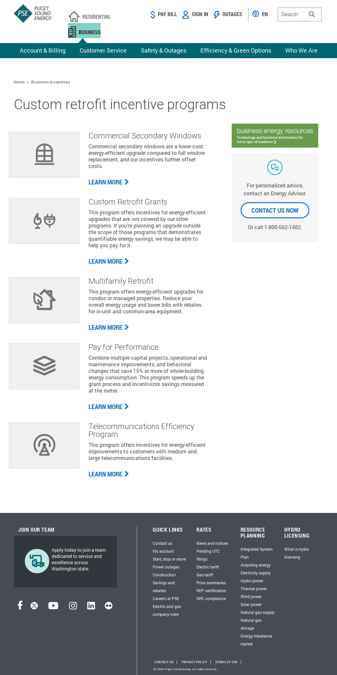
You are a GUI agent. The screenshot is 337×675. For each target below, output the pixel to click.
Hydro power (252, 580)
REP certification (211, 590)
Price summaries (211, 582)
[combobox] (299, 14)
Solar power (251, 604)
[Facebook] (20, 607)
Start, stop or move (169, 559)
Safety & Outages (163, 50)
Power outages (166, 566)
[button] (312, 14)
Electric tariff (207, 566)
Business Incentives (50, 82)
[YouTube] (53, 607)
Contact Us (163, 662)
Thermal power (254, 588)
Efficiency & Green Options (235, 50)
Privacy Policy (194, 662)
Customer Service (103, 50)
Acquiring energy (256, 564)
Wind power (251, 596)
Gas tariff (204, 574)
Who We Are (301, 50)
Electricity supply (256, 572)
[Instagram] (73, 607)
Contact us (162, 543)
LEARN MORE (109, 182)
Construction (164, 574)
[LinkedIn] (91, 607)
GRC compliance (211, 598)
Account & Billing (42, 50)
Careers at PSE (166, 598)
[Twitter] (34, 607)
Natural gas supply (257, 612)
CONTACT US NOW (274, 210)
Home (19, 82)
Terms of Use (226, 662)
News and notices (212, 543)
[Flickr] (109, 607)
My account (163, 551)
